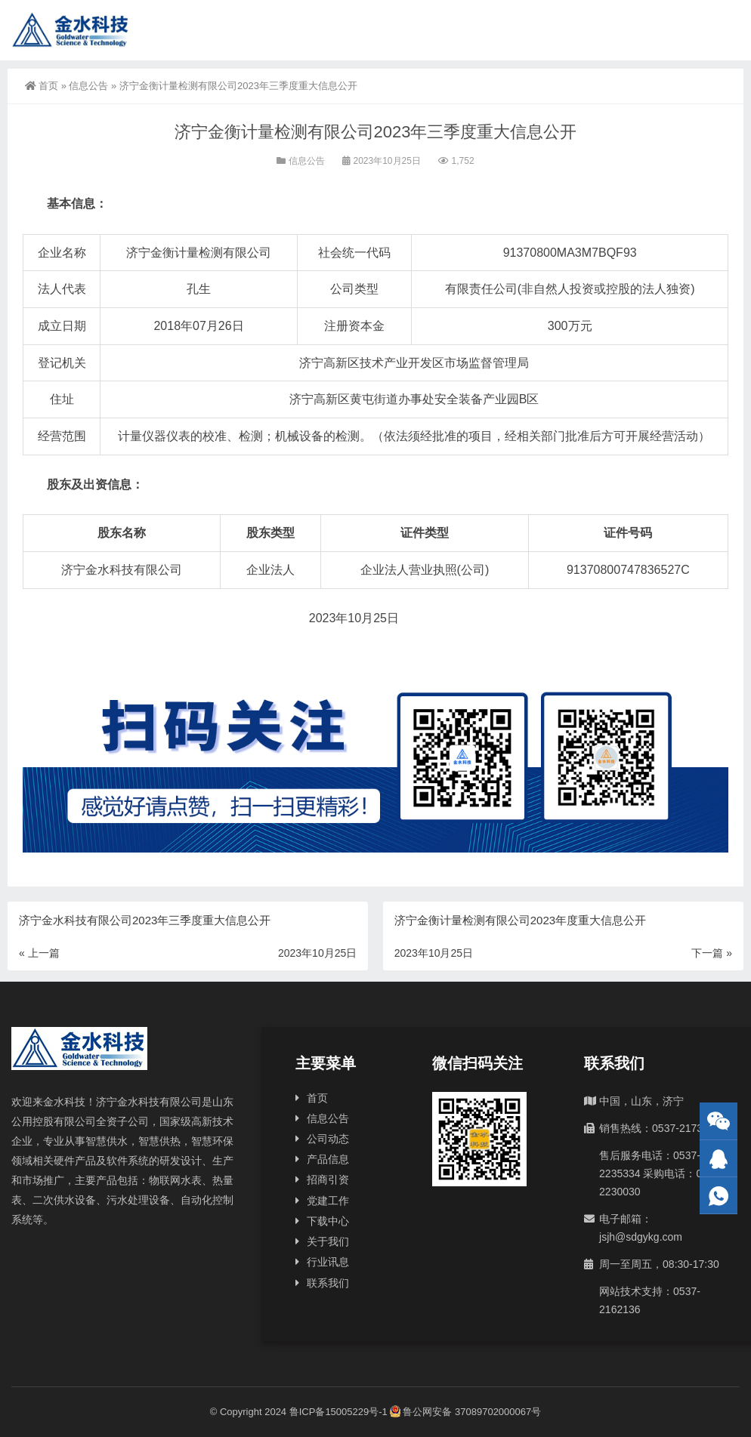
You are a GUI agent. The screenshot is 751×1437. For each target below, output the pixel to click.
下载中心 (328, 1221)
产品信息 (328, 1159)
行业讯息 (328, 1262)
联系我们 (328, 1283)
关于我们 (328, 1241)
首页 (41, 85)
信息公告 (88, 85)
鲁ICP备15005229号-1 (338, 1411)
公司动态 (328, 1139)
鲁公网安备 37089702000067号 (465, 1411)
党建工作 (328, 1201)
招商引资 (328, 1179)
